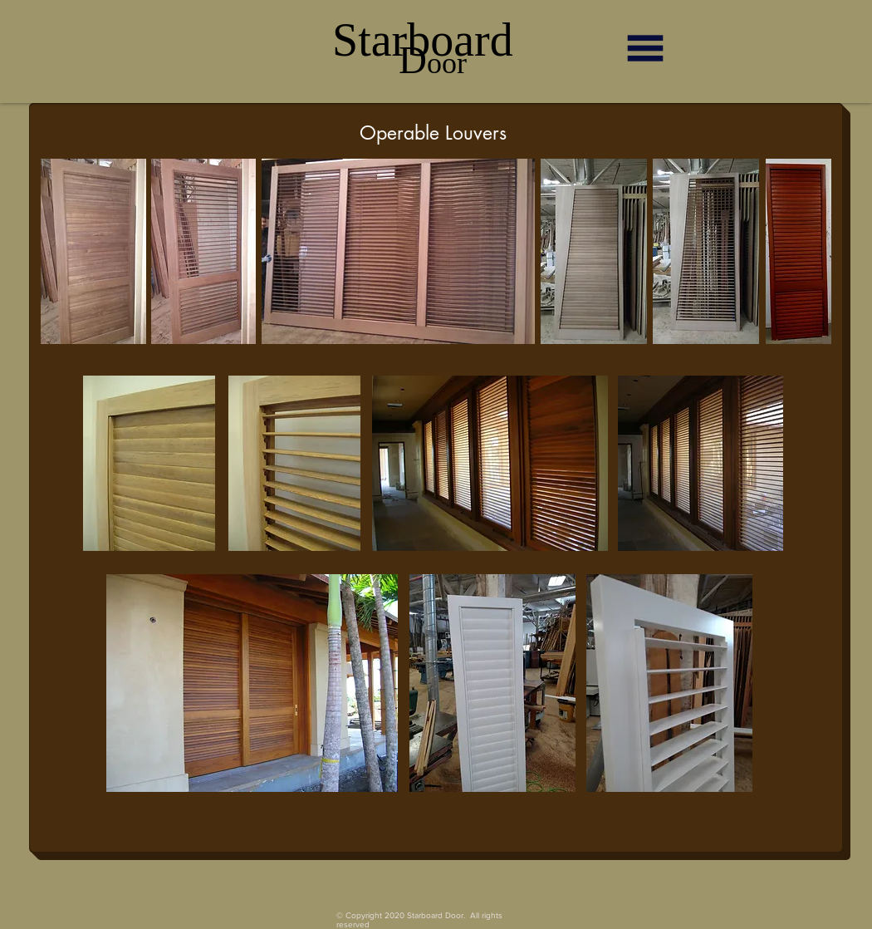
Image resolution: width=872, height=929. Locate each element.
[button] (645, 48)
